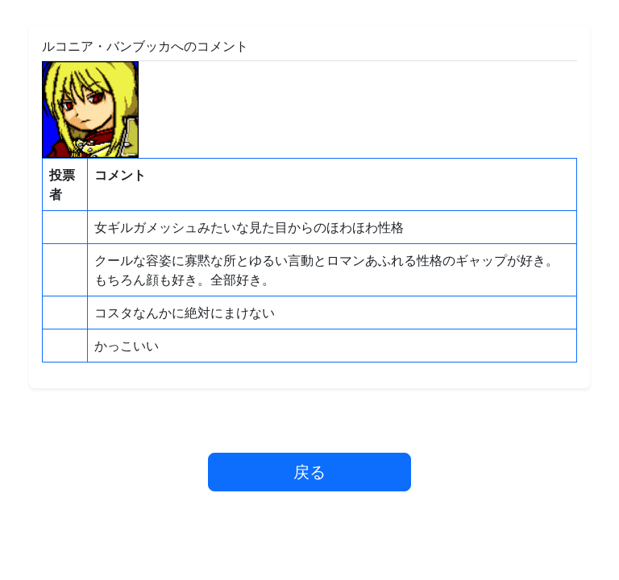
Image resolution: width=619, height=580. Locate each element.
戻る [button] (309, 472)
